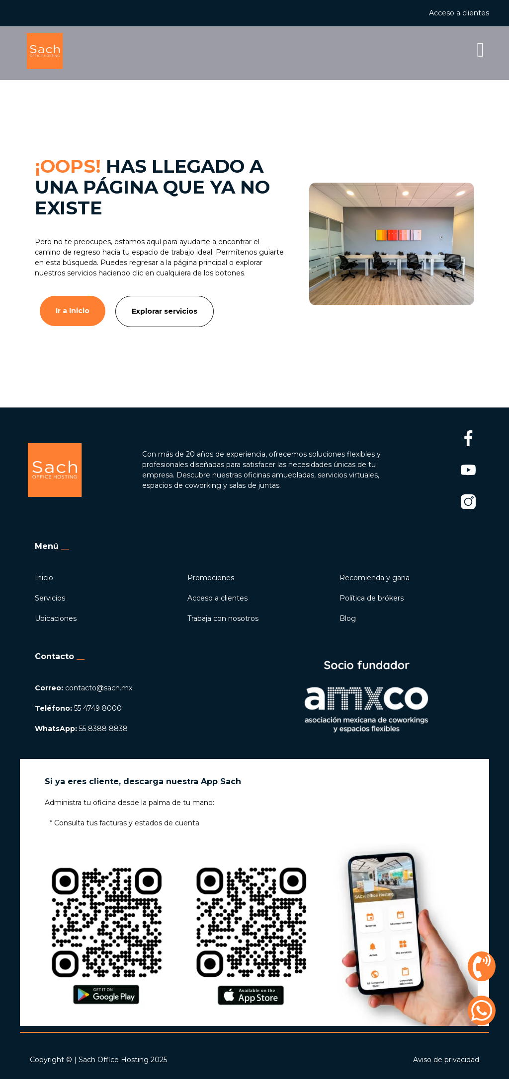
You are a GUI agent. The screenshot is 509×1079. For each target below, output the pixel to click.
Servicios (50, 598)
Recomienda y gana (374, 577)
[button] (332, 51)
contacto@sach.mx (83, 687)
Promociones (210, 577)
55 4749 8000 (78, 708)
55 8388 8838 (81, 728)
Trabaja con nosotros (222, 618)
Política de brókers (371, 598)
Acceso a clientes (459, 12)
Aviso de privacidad (446, 1059)
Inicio (44, 577)
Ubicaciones (56, 618)
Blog (347, 618)
